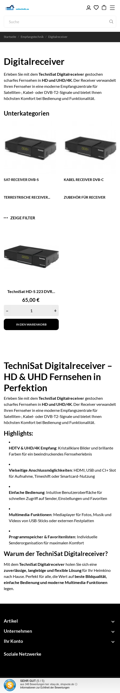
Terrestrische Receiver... (27, 197)
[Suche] (60, 22)
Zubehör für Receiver (84, 197)
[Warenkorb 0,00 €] (104, 8)
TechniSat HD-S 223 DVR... (31, 291)
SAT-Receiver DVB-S (21, 179)
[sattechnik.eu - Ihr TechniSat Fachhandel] (27, 7)
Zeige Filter (19, 217)
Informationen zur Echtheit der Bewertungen (45, 687)
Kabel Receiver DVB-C (84, 179)
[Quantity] (31, 310)
